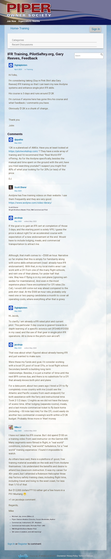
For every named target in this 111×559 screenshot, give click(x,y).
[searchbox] (89, 56)
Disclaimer (61, 556)
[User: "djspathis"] (11, 140)
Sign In (96, 29)
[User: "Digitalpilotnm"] (11, 65)
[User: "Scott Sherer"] (11, 187)
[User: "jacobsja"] (11, 218)
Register (22, 543)
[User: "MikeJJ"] (11, 427)
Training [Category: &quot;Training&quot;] (29, 69)
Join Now (11, 21)
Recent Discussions (22, 44)
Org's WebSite (29, 21)
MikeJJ (17, 427)
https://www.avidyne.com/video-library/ (30, 202)
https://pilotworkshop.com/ (23, 151)
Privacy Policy (72, 556)
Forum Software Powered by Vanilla (23, 556)
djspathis (18, 139)
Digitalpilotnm (20, 65)
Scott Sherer (20, 187)
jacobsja (18, 218)
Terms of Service (85, 556)
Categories (18, 40)
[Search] (102, 54)
